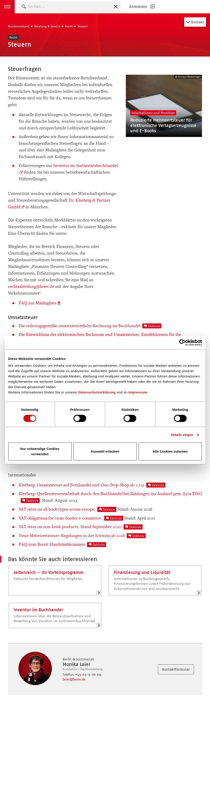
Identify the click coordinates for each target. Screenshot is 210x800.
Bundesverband (18, 26)
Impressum (137, 392)
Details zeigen (182, 435)
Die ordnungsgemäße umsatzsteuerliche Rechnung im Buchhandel (90, 326)
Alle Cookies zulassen (170, 451)
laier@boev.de (74, 679)
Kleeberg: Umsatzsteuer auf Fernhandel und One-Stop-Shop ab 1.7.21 (92, 485)
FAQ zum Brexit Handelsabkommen (62, 544)
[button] (7, 6)
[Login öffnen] (142, 6)
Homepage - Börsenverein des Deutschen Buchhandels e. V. (183, 6)
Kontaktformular (176, 669)
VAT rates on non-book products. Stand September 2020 (81, 526)
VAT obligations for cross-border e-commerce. (71, 518)
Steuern (82, 26)
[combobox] (70, 6)
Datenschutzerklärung (97, 392)
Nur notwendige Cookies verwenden (39, 451)
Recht (69, 26)
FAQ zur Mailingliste (38, 303)
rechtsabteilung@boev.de (31, 286)
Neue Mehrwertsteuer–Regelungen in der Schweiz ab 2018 (82, 535)
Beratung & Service (47, 26)
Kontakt (195, 22)
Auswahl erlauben (105, 451)
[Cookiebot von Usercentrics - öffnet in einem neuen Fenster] (182, 342)
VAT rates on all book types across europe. (67, 509)
